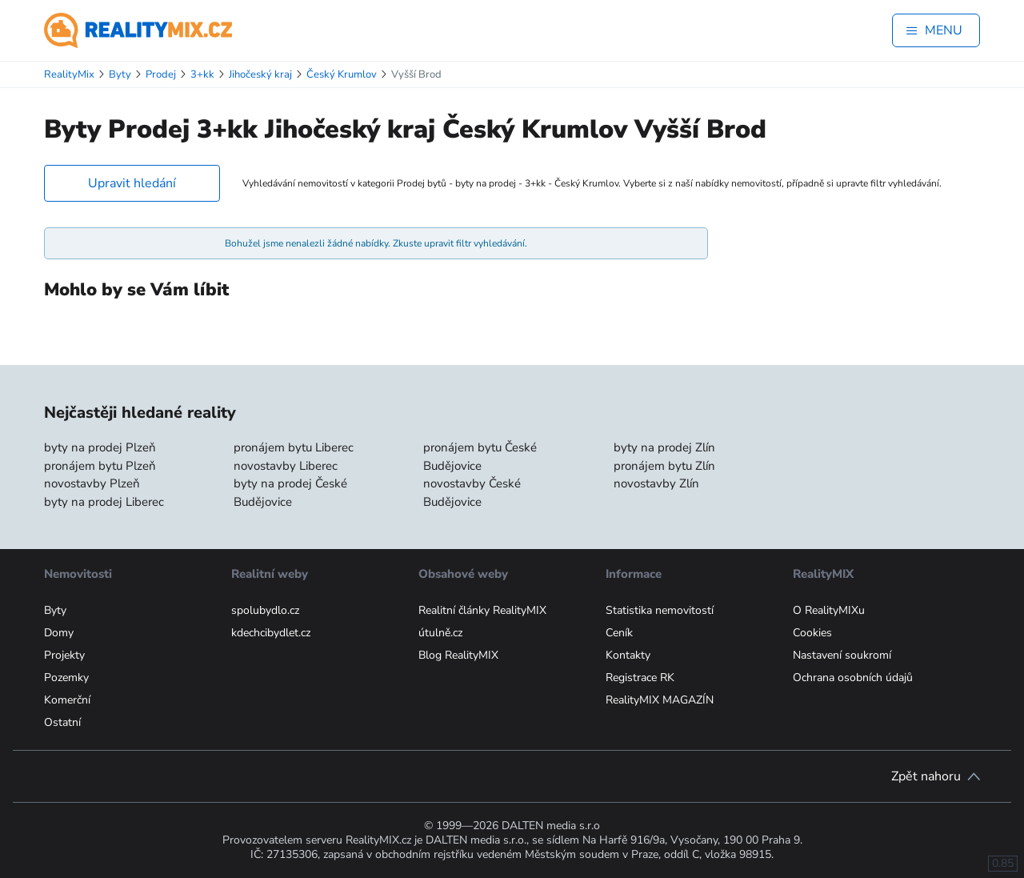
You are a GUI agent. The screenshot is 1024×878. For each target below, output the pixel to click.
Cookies (812, 632)
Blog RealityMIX (458, 655)
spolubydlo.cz (265, 610)
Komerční (67, 700)
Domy (59, 632)
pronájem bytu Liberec (294, 447)
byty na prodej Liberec (104, 502)
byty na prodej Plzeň (100, 447)
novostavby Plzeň (92, 483)
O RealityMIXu (829, 610)
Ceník (619, 632)
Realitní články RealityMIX (482, 610)
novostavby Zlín (656, 483)
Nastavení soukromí (842, 655)
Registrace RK (640, 677)
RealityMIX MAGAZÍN (660, 700)
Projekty (64, 655)
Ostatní (62, 722)
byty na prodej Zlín (664, 447)
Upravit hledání (132, 183)
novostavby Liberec (286, 466)
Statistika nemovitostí (660, 610)
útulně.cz (440, 632)
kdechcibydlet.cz (270, 632)
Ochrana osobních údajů (853, 677)
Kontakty (628, 655)
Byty (55, 610)
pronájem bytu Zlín (664, 466)
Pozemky (66, 677)
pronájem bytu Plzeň (100, 466)
